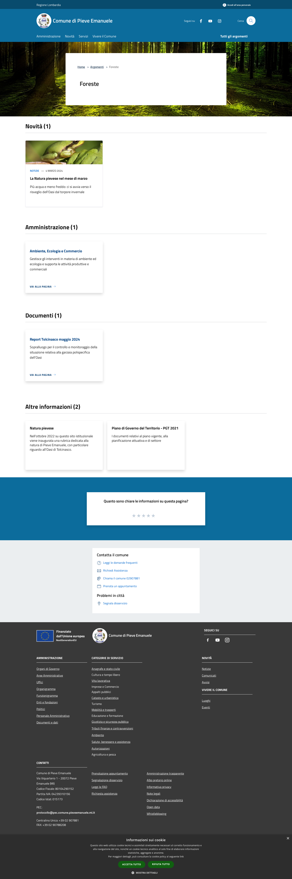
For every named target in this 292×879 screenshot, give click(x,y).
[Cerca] (251, 20)
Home (81, 67)
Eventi (206, 707)
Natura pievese (42, 428)
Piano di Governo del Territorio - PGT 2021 (145, 428)
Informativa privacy (159, 787)
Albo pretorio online (159, 780)
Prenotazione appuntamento (110, 773)
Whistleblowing (156, 813)
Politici (40, 709)
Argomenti (97, 67)
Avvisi (206, 682)
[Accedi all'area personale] (237, 5)
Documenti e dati (47, 722)
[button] (146, 873)
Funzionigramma (47, 695)
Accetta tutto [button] (131, 864)
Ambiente (98, 735)
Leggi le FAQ (99, 787)
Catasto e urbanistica (105, 698)
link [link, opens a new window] (182, 856)
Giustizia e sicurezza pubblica (110, 721)
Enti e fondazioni (47, 702)
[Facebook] (199, 20)
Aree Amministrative (49, 675)
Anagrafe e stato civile (106, 669)
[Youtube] (208, 20)
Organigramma (45, 689)
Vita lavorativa (101, 680)
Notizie (34, 171)
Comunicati (209, 675)
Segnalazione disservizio (107, 780)
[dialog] (146, 856)
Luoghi (206, 700)
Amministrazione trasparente (165, 773)
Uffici (39, 682)
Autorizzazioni (101, 748)
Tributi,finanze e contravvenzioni (112, 728)
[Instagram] (218, 20)
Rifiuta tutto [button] (161, 864)
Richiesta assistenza (104, 793)
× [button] (287, 838)
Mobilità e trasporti (104, 709)
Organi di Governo (47, 669)
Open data (153, 807)
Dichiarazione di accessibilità (165, 800)
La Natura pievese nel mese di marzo (59, 178)
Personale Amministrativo (52, 715)
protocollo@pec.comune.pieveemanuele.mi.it (65, 812)
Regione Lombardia (48, 5)
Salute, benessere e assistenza (111, 742)
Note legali (153, 793)
